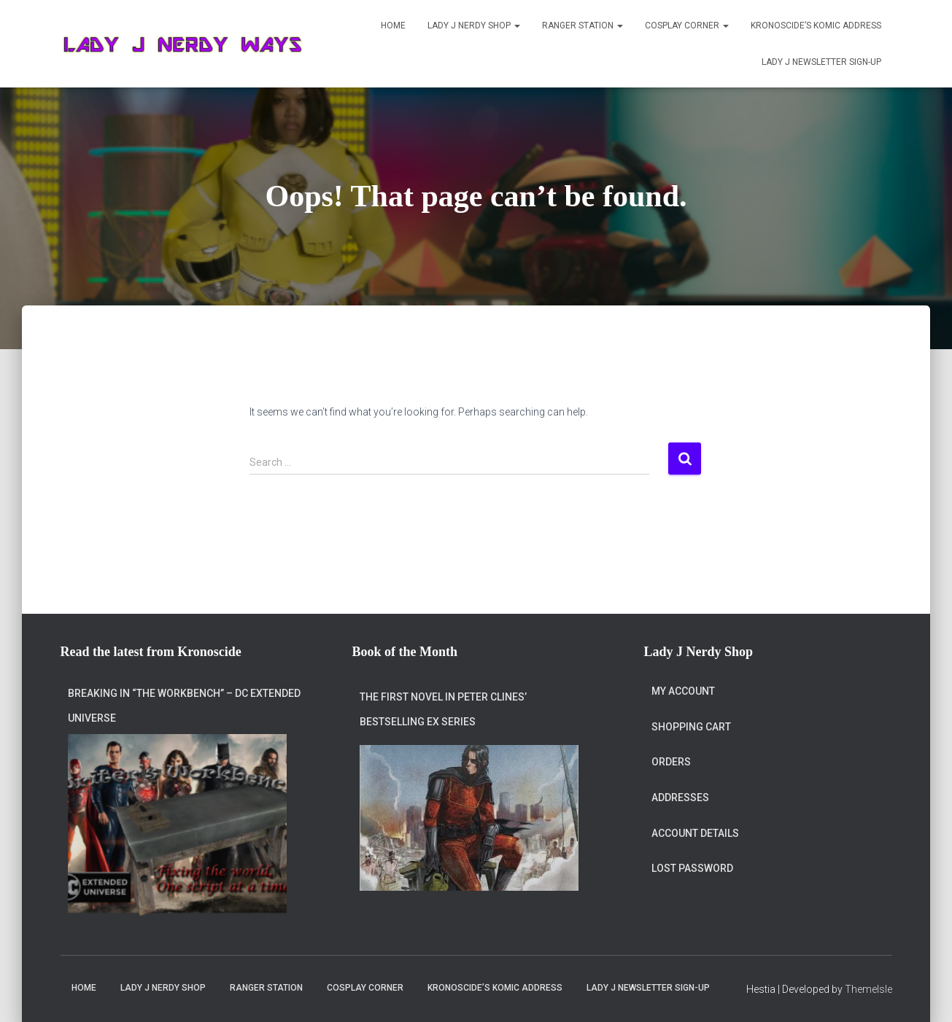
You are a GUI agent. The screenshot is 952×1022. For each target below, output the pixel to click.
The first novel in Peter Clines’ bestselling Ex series (443, 709)
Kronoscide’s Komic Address (816, 25)
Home (393, 25)
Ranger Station (582, 25)
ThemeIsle (868, 989)
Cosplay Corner (687, 25)
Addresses (680, 797)
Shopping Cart (691, 727)
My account (683, 691)
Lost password (692, 868)
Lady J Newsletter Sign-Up (821, 62)
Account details (695, 833)
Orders (671, 762)
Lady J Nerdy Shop (473, 25)
